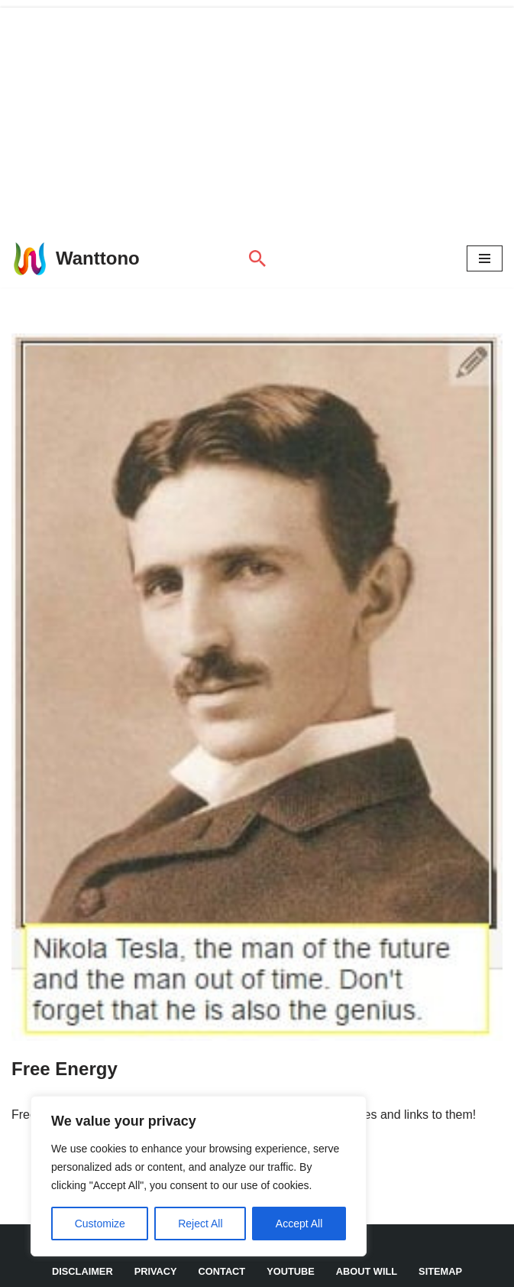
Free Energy (64, 1068)
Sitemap (440, 1271)
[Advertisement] (257, 115)
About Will (366, 1271)
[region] (199, 1176)
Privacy (155, 1271)
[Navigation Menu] (485, 258)
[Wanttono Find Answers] (75, 258)
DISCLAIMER (82, 1271)
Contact (222, 1271)
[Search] (257, 258)
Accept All (299, 1223)
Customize (100, 1223)
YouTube (291, 1271)
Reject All (200, 1223)
